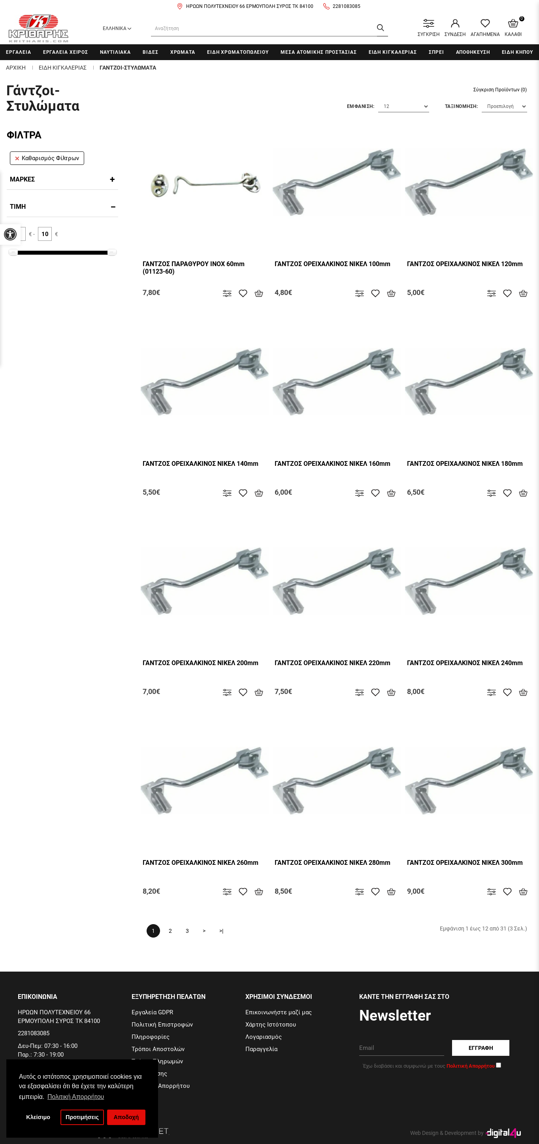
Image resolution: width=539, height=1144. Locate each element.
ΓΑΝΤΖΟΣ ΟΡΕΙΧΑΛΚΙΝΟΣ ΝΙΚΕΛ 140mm (200, 463)
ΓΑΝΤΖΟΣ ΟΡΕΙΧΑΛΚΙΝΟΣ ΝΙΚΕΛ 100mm (332, 264)
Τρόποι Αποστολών (158, 1049)
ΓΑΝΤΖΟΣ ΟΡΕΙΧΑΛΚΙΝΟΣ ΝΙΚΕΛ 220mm (332, 663)
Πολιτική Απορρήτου (161, 1085)
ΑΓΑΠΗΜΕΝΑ (485, 28)
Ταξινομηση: (461, 106)
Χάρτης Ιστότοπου (270, 1024)
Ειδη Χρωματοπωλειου (238, 52)
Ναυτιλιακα (115, 52)
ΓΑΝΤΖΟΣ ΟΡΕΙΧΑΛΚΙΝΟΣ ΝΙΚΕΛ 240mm (465, 663)
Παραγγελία (261, 1049)
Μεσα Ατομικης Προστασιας (319, 52)
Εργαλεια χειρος (66, 52)
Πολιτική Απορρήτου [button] (75, 1096)
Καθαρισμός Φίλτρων (47, 158)
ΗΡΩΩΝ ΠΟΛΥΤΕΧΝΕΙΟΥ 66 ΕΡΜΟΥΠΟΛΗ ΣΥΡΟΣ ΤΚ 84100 (249, 6)
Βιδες (150, 52)
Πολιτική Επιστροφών (162, 1024)
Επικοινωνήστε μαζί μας (278, 1012)
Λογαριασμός (263, 1036)
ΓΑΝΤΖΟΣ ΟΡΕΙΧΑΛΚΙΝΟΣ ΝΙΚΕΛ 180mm (465, 463)
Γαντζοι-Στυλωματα (128, 67)
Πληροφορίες (151, 1036)
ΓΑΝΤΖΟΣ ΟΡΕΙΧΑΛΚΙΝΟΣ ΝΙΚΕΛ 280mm (332, 862)
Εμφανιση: (361, 106)
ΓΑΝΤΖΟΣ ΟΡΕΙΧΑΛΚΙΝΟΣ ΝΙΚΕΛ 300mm (465, 862)
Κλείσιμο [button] (38, 1117)
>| (221, 931)
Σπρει (436, 52)
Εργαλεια (18, 52)
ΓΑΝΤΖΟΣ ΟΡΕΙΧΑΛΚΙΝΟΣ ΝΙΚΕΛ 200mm (200, 663)
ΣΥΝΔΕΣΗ (455, 28)
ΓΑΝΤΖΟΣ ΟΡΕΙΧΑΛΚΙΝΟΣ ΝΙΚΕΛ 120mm (465, 264)
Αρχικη (16, 67)
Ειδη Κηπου (517, 52)
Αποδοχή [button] (126, 1117)
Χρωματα (182, 52)
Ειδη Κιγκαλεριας (393, 52)
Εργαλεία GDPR (152, 1012)
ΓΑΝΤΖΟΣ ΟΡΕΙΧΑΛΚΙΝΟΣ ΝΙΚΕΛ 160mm (332, 463)
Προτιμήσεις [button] (82, 1117)
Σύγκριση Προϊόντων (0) (500, 90)
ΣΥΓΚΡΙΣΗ (429, 28)
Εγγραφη (481, 1048)
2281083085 (346, 6)
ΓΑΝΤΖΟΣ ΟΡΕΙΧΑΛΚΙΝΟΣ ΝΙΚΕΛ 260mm (200, 862)
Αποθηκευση (473, 52)
